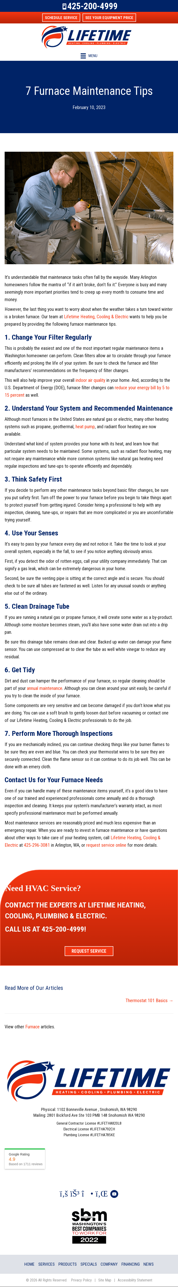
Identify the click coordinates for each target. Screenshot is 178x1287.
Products (67, 1264)
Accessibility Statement (135, 1280)
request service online (106, 845)
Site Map (104, 1280)
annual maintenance (44, 688)
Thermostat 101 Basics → (149, 1000)
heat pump (85, 426)
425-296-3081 (37, 845)
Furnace (32, 1027)
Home (29, 1264)
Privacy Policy (81, 1280)
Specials (88, 1264)
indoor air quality (90, 380)
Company (109, 1264)
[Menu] (88, 56)
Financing (130, 1264)
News (148, 1264)
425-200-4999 (92, 6)
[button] (61, 17)
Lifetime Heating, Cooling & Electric (96, 316)
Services (46, 1264)
